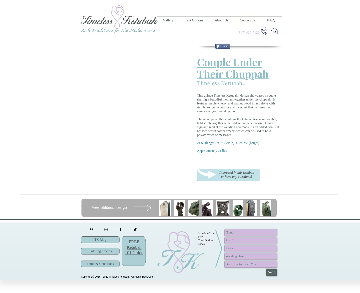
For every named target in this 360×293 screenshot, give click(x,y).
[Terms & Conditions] (100, 264)
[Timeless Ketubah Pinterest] (91, 229)
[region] (228, 175)
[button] (228, 175)
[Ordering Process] (100, 251)
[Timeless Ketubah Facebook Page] (120, 229)
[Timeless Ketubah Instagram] (106, 229)
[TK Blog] (100, 239)
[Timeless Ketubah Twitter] (135, 229)
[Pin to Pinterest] (206, 46)
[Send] (271, 272)
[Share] (222, 46)
